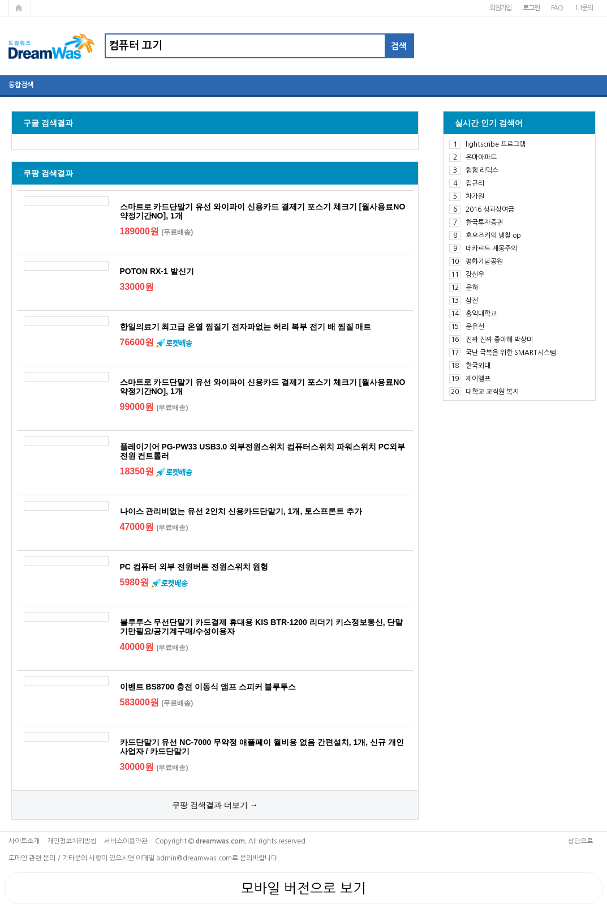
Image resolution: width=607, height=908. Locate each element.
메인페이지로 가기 (20, 8)
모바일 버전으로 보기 (303, 888)
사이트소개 (24, 841)
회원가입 (500, 8)
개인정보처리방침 (72, 841)
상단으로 (580, 841)
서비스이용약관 (126, 841)
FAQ (557, 8)
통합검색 (20, 85)
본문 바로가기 (0, 0)
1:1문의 (583, 8)
